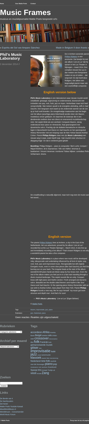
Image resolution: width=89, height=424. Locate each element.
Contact (33, 3)
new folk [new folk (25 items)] (33, 364)
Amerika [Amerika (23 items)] (53, 332)
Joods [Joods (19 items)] (39, 355)
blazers (33, 310)
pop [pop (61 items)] (55, 364)
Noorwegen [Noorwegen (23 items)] (40, 364)
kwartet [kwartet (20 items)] (44, 358)
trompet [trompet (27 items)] (44, 370)
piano (51, 310)
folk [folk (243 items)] (36, 342)
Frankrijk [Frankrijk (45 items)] (44, 342)
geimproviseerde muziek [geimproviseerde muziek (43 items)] (41, 345)
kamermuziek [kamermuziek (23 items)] (46, 355)
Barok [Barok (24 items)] (33, 335)
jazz (46, 310)
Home (2, 3)
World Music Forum (7, 414)
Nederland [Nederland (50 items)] (35, 361)
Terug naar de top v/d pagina (79, 420)
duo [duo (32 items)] (32, 342)
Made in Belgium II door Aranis (71, 47)
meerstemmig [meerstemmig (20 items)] (54, 358)
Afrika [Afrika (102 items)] (45, 332)
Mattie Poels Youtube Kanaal (11, 406)
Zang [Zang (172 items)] (45, 373)
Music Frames (25, 12)
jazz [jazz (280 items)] (34, 354)
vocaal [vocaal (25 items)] (39, 373)
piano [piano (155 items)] (49, 364)
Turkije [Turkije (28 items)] (50, 370)
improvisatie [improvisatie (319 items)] (40, 351)
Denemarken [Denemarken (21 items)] (53, 339)
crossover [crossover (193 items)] (41, 338)
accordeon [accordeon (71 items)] (36, 332)
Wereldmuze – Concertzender (12, 412)
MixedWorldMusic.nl (8, 409)
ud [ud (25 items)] (54, 370)
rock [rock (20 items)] (40, 367)
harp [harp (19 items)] (40, 348)
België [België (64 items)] (38, 335)
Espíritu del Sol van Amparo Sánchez (21, 47)
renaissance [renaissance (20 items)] (34, 367)
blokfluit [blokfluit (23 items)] (44, 335)
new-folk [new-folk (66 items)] (45, 361)
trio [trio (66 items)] (39, 370)
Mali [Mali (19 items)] (48, 358)
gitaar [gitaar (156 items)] (34, 347)
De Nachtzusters (6, 401)
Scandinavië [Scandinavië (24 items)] (52, 367)
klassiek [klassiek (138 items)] (36, 357)
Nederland (37, 313)
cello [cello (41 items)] (50, 335)
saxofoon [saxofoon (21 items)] (45, 367)
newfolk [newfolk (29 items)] (53, 361)
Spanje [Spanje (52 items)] (34, 370)
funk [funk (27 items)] (49, 342)
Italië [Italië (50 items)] (53, 351)
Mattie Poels (5, 420)
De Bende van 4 (6, 398)
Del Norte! (4, 404)
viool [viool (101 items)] (33, 373)
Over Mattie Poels (21, 3)
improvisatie (40, 310)
